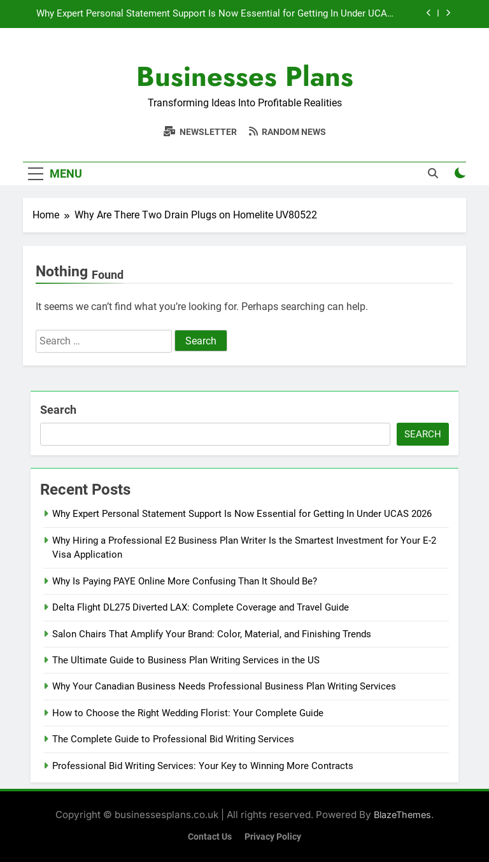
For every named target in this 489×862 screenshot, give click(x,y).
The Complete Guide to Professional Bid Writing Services (173, 739)
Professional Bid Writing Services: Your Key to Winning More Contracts (202, 766)
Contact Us (210, 836)
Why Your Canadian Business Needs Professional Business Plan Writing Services (224, 686)
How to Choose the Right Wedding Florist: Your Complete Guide (187, 713)
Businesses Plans (244, 76)
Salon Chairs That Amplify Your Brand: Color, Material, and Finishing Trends (211, 634)
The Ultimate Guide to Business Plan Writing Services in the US (186, 660)
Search (58, 409)
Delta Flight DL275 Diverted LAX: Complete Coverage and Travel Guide (200, 607)
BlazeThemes (402, 814)
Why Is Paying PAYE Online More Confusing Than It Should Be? (186, 581)
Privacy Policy (272, 836)
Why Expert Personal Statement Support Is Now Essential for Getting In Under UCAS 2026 (214, 14)
